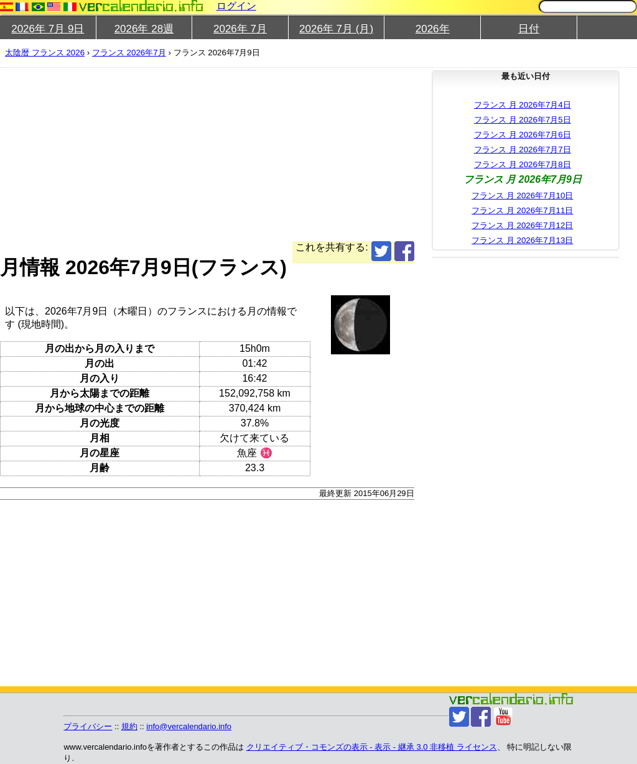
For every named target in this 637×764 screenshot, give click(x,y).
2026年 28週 (144, 29)
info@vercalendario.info (188, 726)
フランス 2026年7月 (129, 52)
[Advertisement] (313, 154)
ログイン (236, 6)
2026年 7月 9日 (47, 29)
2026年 (433, 29)
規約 (129, 726)
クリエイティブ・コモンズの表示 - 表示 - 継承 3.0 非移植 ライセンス (371, 747)
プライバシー (87, 726)
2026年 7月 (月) (336, 29)
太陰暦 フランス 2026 (45, 52)
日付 (528, 29)
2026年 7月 (240, 29)
